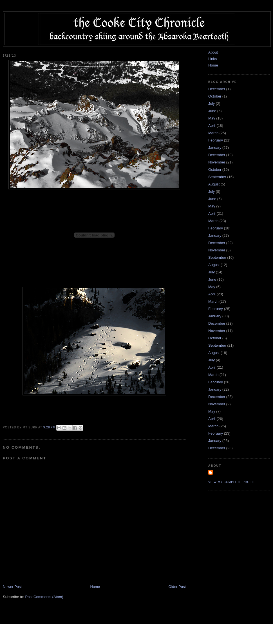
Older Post (177, 587)
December (216, 89)
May (211, 118)
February (215, 140)
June (212, 111)
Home (95, 587)
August (214, 184)
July (211, 103)
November (216, 162)
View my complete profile (232, 482)
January (214, 147)
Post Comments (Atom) (44, 597)
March (213, 133)
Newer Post (12, 587)
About (213, 52)
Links (212, 59)
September (217, 177)
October (214, 96)
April (212, 125)
